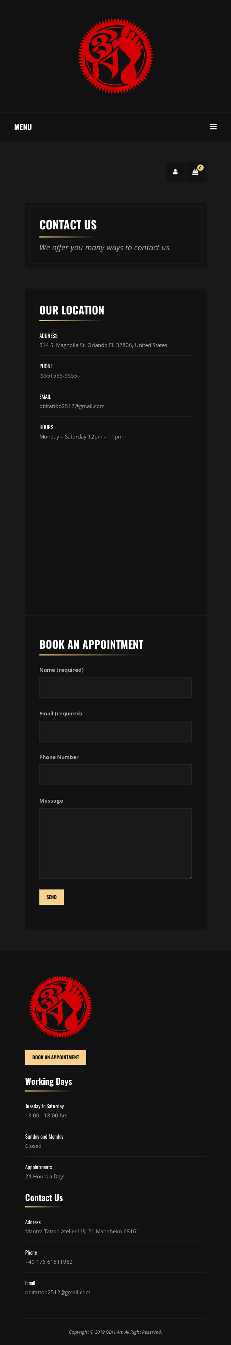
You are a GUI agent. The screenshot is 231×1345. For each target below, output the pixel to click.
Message (51, 800)
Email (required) (60, 713)
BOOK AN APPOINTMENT (55, 1057)
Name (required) (61, 669)
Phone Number (59, 756)
